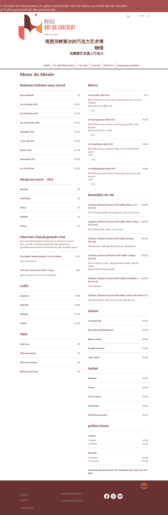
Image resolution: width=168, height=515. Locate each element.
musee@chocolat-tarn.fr (72, 493)
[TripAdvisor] (120, 496)
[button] (128, 15)
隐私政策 (24, 494)
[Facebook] (106, 496)
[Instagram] (113, 496)
